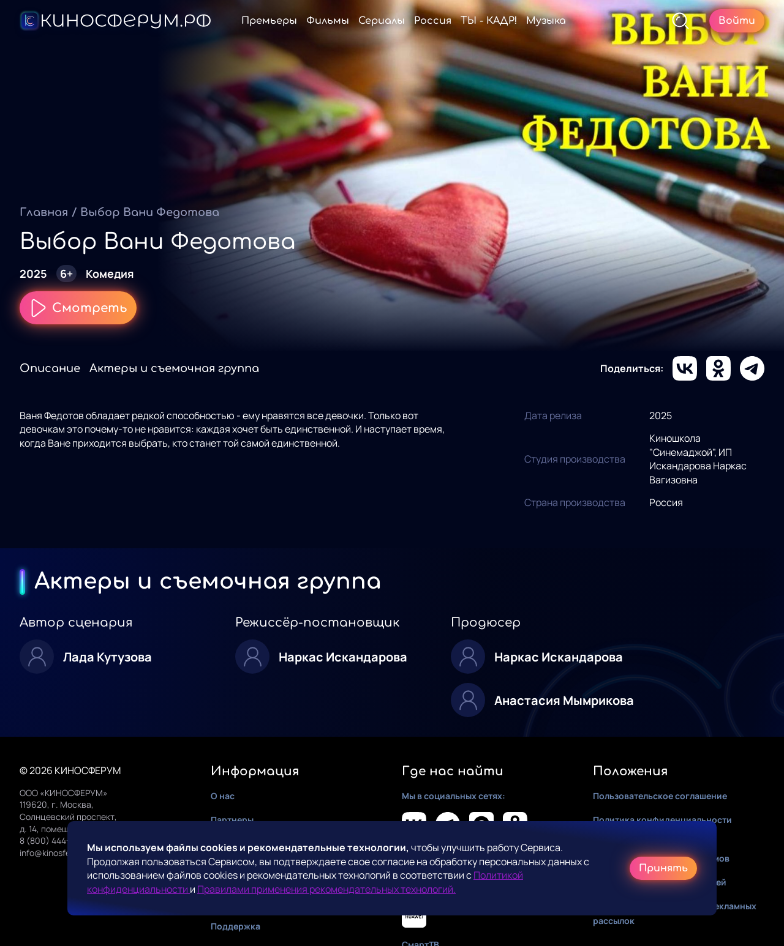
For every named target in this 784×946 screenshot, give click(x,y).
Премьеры (269, 20)
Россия (432, 20)
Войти (736, 20)
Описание (50, 368)
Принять (663, 868)
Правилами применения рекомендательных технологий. (326, 889)
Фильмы (327, 20)
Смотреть (78, 308)
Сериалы (381, 20)
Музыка (546, 20)
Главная (44, 212)
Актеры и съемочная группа (174, 368)
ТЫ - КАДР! (489, 20)
